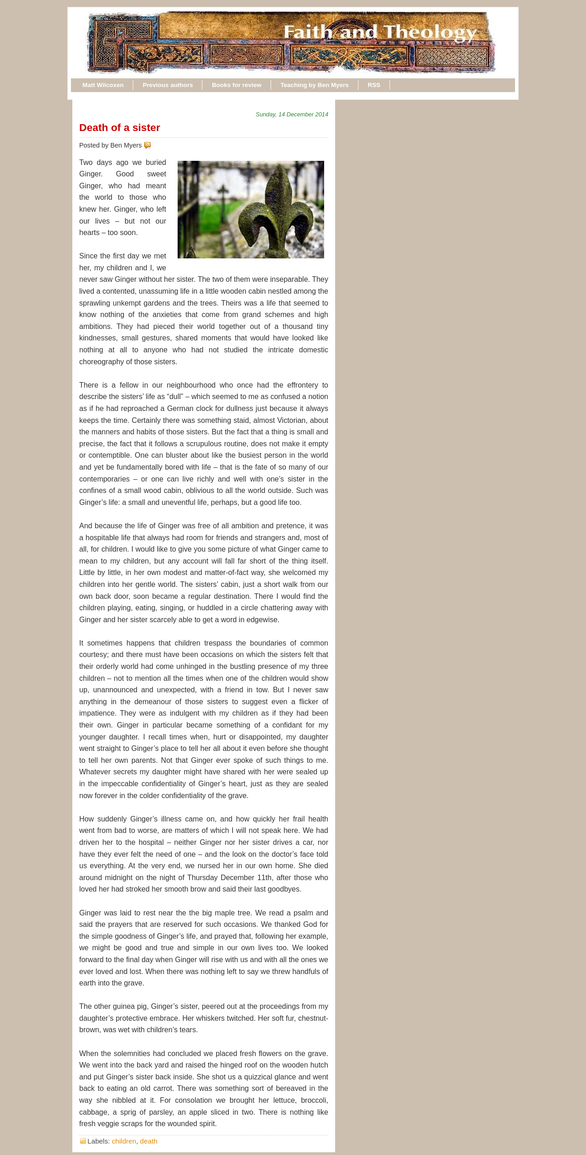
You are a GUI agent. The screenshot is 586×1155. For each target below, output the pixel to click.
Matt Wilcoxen (103, 85)
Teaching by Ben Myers (315, 85)
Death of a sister (119, 127)
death (148, 1141)
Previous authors (168, 85)
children (124, 1141)
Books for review (236, 85)
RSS (374, 85)
